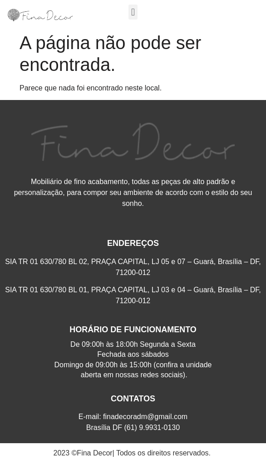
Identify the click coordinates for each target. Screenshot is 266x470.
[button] (132, 12)
